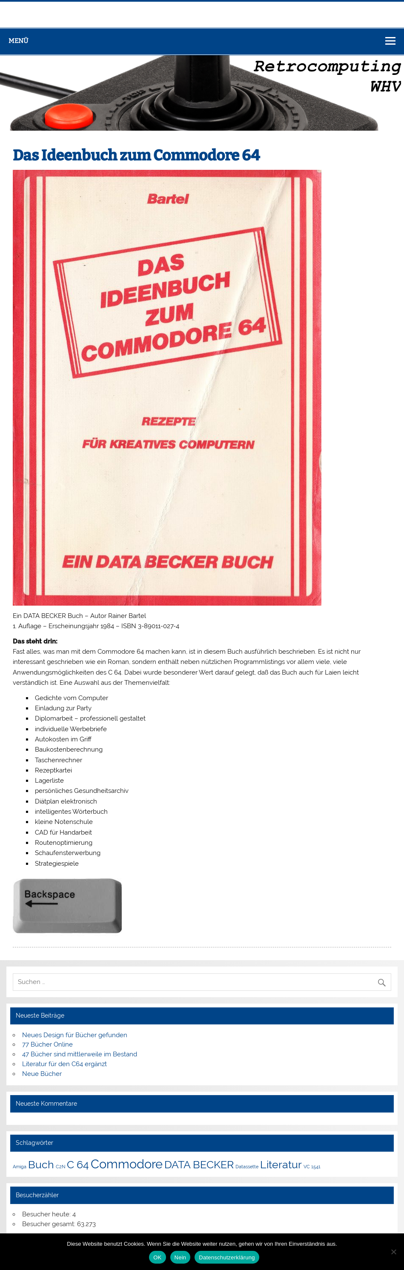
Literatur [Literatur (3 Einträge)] (281, 1164)
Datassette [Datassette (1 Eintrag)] (246, 1166)
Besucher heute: (47, 1214)
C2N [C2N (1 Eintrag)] (60, 1166)
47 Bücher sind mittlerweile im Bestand (79, 1054)
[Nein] (393, 1251)
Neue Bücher (42, 1074)
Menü (18, 41)
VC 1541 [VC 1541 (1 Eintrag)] (312, 1166)
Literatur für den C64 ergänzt (64, 1064)
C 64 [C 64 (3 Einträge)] (78, 1164)
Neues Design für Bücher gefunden (74, 1035)
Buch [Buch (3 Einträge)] (41, 1164)
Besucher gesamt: (49, 1224)
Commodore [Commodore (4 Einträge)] (127, 1163)
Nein (180, 1257)
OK (157, 1257)
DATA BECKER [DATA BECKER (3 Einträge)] (199, 1164)
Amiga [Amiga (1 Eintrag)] (19, 1166)
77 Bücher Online (47, 1044)
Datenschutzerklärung (227, 1257)
